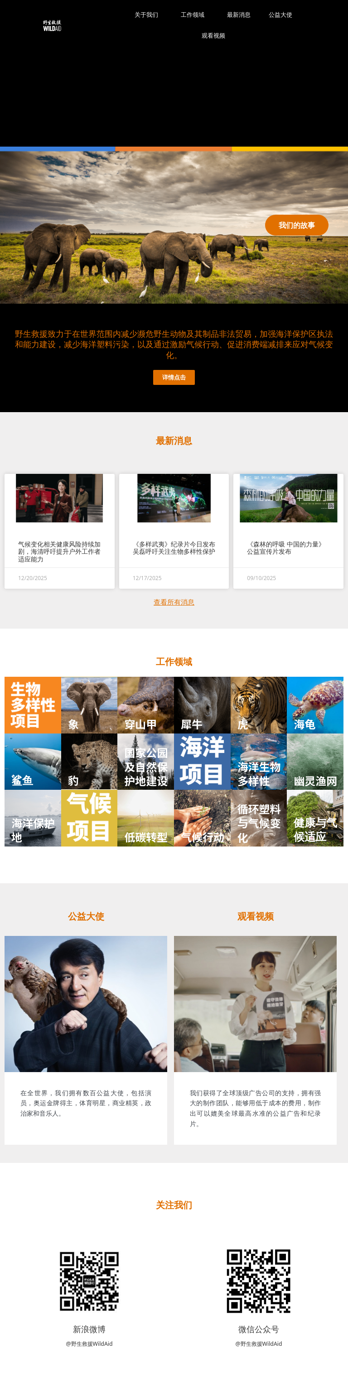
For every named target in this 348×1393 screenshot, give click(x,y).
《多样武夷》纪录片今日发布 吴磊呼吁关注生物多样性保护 (174, 548)
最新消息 (239, 14)
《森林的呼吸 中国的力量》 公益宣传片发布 (286, 548)
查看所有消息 (174, 601)
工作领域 (195, 15)
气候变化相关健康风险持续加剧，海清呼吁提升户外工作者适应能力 (59, 551)
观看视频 (213, 35)
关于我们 (149, 15)
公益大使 (280, 14)
